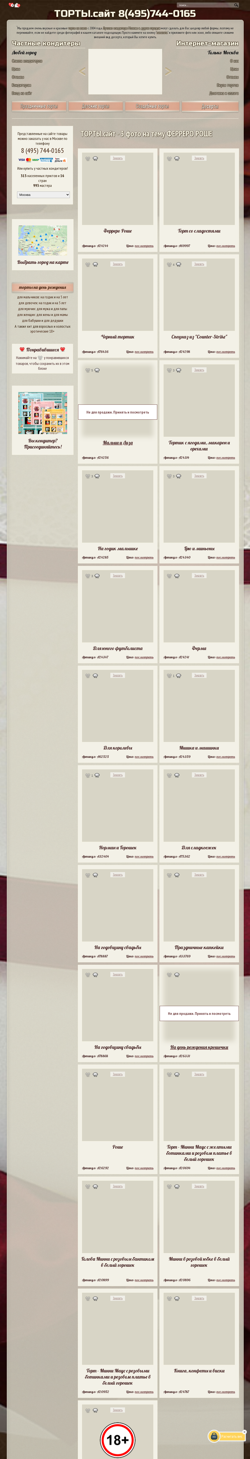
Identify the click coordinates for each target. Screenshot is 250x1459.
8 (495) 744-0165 (42, 150)
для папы (60, 308)
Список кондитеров (27, 61)
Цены (16, 69)
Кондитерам (21, 85)
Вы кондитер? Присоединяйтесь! (43, 444)
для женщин (26, 314)
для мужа (43, 308)
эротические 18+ (42, 331)
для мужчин (26, 308)
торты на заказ (77, 28)
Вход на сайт (22, 93)
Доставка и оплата (224, 93)
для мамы (61, 314)
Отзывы (18, 77)
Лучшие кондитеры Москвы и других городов (131, 28)
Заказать (118, 158)
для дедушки (53, 320)
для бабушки (31, 320)
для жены (43, 314)
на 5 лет (62, 296)
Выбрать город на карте (43, 262)
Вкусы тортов (228, 85)
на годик (47, 296)
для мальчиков (28, 296)
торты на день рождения (42, 287)
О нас (234, 61)
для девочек (28, 302)
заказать (162, 32)
